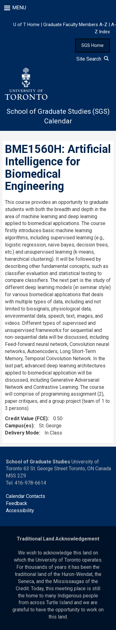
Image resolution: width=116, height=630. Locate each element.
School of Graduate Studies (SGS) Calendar (58, 116)
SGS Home (92, 45)
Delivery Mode (22, 433)
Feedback (16, 503)
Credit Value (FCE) (26, 418)
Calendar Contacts (25, 496)
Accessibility (20, 510)
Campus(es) (19, 426)
